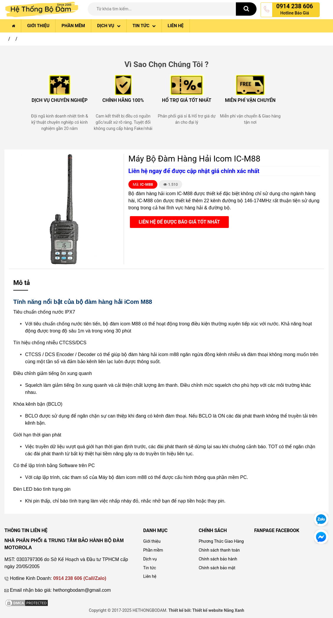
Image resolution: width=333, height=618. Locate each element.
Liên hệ (176, 25)
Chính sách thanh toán (219, 550)
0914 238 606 (294, 6)
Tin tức (144, 25)
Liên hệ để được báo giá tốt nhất (179, 222)
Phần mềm (73, 25)
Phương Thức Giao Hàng (221, 541)
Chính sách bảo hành (218, 559)
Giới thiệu (38, 25)
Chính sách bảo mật (217, 567)
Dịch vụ (108, 25)
